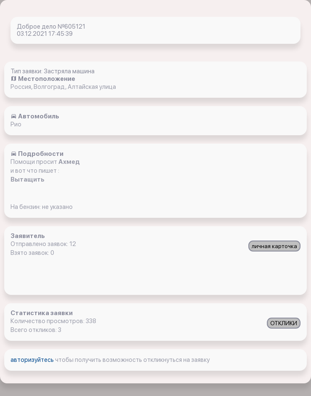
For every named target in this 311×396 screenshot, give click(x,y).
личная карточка (274, 246)
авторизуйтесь (33, 360)
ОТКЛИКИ (283, 323)
